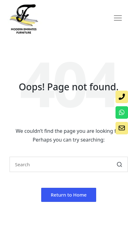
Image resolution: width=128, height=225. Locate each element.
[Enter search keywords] (68, 164)
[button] (117, 18)
